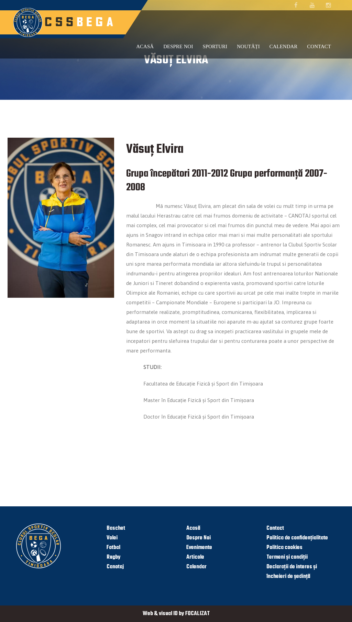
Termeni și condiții (287, 557)
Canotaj (115, 566)
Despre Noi (198, 538)
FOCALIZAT (197, 613)
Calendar (284, 46)
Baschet (116, 528)
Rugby (114, 557)
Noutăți (248, 46)
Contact (319, 46)
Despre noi (178, 46)
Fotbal (113, 547)
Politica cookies (284, 547)
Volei (112, 538)
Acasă (145, 46)
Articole (195, 557)
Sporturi (214, 46)
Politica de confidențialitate (297, 538)
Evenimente (199, 547)
